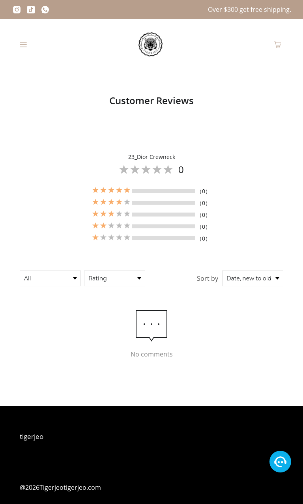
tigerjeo (31, 436)
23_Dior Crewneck (151, 157)
